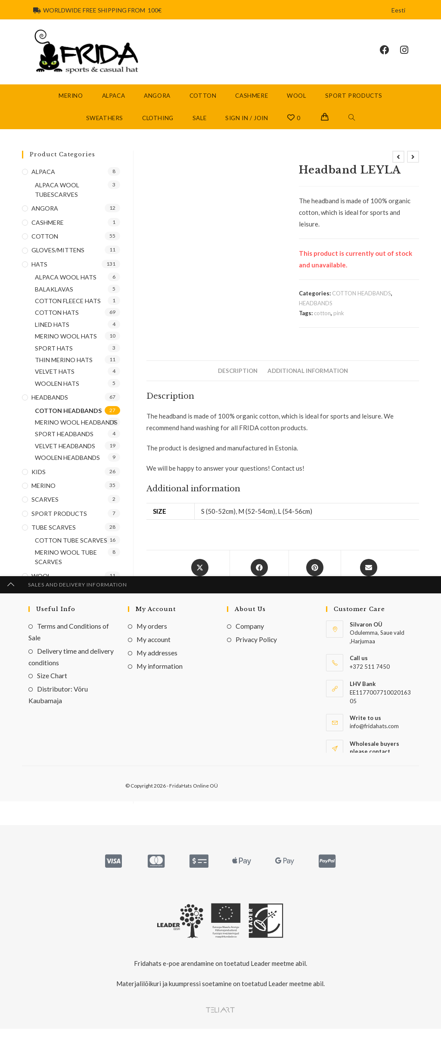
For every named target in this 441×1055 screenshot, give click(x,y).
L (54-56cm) (295, 520)
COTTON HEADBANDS (361, 302)
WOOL (41, 585)
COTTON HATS (57, 322)
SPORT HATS (54, 357)
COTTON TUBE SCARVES (71, 549)
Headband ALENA (282, 773)
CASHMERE (47, 231)
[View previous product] (398, 166)
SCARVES (45, 508)
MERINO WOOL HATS (66, 345)
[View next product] (413, 166)
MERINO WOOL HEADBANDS (76, 431)
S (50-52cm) (218, 520)
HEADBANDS (315, 312)
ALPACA (43, 180)
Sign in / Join (246, 127)
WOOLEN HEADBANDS (375, 756)
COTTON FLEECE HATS (68, 309)
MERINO (43, 494)
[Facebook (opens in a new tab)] (390, 54)
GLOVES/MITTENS (57, 259)
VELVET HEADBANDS (201, 756)
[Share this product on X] (199, 583)
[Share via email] (368, 583)
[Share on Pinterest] (314, 583)
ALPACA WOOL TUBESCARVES (57, 198)
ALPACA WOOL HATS (65, 286)
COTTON (159, 756)
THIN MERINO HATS (64, 368)
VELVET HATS (55, 381)
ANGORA (44, 217)
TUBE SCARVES (53, 536)
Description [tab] (238, 379)
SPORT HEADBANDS (64, 443)
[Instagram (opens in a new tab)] (409, 54)
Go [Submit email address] (100, 655)
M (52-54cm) (256, 520)
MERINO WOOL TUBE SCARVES (66, 566)
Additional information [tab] (307, 379)
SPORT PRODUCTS (59, 522)
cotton (322, 322)
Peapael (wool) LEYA (376, 773)
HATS (39, 273)
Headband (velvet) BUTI (189, 773)
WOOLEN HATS (57, 392)
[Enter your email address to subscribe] (71, 656)
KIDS (38, 480)
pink (338, 322)
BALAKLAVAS (54, 298)
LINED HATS (52, 333)
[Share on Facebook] (259, 583)
